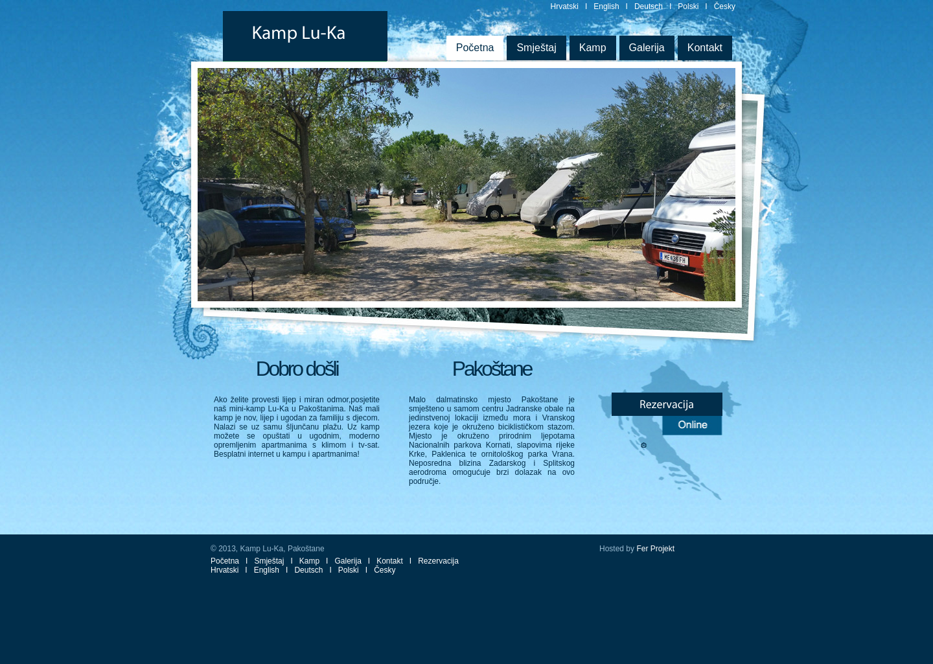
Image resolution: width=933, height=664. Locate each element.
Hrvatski (565, 6)
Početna (475, 47)
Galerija (647, 47)
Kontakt (704, 47)
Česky (724, 6)
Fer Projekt (655, 548)
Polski (688, 6)
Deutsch (648, 6)
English (606, 6)
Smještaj (536, 47)
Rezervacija (438, 561)
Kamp (592, 47)
